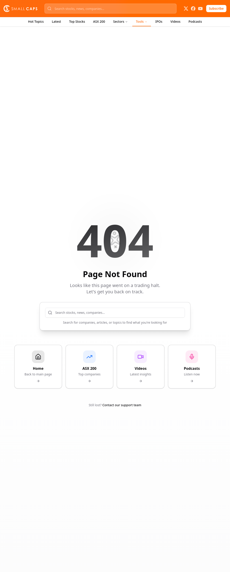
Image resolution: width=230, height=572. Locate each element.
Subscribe (216, 8)
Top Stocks (77, 21)
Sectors (120, 21)
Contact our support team (121, 405)
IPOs (158, 21)
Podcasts (195, 21)
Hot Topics (36, 21)
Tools (141, 21)
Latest (56, 21)
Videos (175, 21)
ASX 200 (99, 21)
